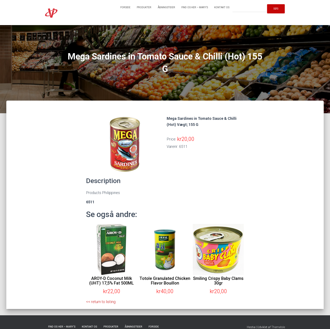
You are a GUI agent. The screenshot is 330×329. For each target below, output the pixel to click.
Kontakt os (221, 7)
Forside (125, 7)
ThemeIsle (278, 327)
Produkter (144, 7)
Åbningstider (166, 7)
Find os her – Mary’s (194, 7)
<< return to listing (101, 301)
